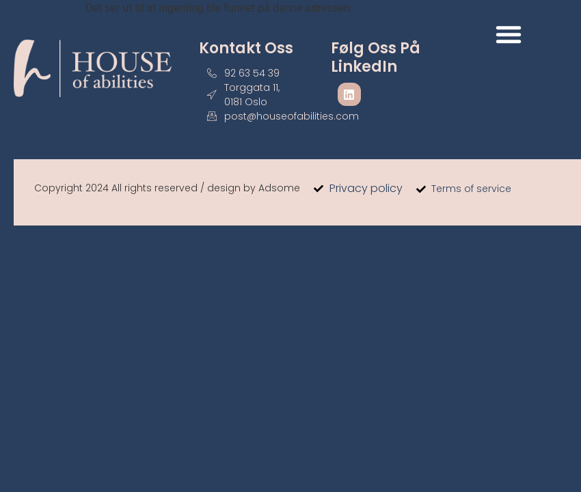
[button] (508, 34)
